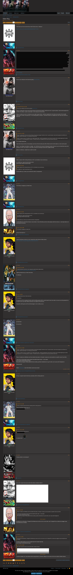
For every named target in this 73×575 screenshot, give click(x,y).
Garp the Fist (6, 20)
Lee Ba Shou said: (20, 133)
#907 (69, 183)
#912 (69, 319)
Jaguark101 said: (20, 267)
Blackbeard (9, 42)
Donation (10, 13)
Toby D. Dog (9, 201)
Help (67, 568)
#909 (69, 237)
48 (17, 22)
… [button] (8, 22)
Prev (4, 22)
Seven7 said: (19, 294)
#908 (69, 209)
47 (15, 22)
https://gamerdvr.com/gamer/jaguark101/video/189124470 (27, 240)
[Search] (67, 13)
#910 (69, 265)
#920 (69, 534)
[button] (12, 13)
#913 (69, 345)
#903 (69, 77)
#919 (69, 507)
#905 (69, 131)
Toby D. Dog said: (20, 227)
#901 (69, 24)
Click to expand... (43, 519)
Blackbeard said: (20, 165)
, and (24, 531)
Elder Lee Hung (9, 121)
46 (13, 22)
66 (20, 22)
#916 (69, 427)
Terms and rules (58, 568)
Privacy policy (63, 568)
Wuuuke (9, 67)
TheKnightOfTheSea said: (21, 106)
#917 (69, 455)
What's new (16, 13)
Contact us (52, 568)
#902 (69, 50)
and (24, 74)
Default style (5, 568)
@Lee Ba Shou (19, 72)
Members (22, 13)
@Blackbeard (21, 367)
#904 (69, 104)
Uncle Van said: (19, 536)
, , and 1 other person (26, 342)
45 (11, 22)
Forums (5, 13)
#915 (69, 401)
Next (23, 22)
